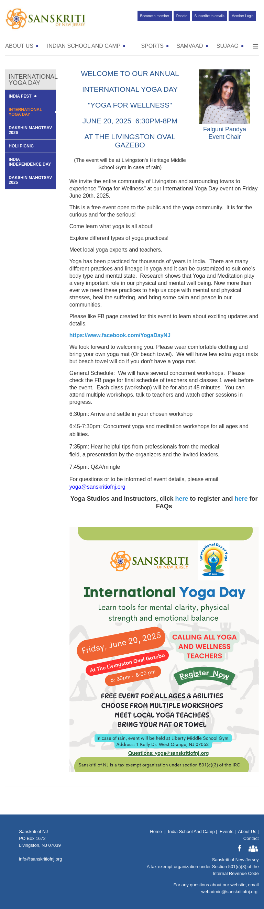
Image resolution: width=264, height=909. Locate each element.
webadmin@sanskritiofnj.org (229, 891)
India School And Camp (191, 831)
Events (226, 831)
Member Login (242, 16)
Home (156, 831)
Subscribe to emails (209, 16)
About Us (247, 831)
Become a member (154, 16)
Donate (181, 16)
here (181, 498)
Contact (251, 838)
